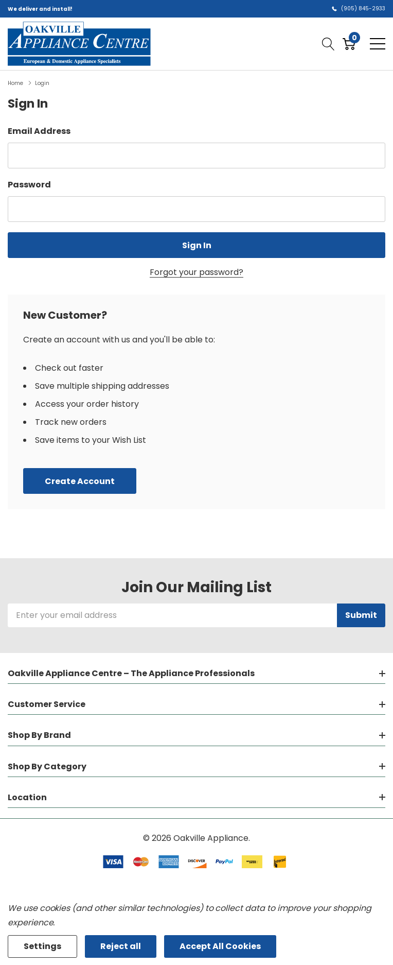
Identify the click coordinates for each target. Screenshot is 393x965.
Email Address (39, 131)
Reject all (120, 946)
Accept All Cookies (220, 946)
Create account (80, 481)
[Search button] (328, 44)
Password (29, 185)
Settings (42, 946)
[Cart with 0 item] (349, 44)
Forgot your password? (196, 272)
